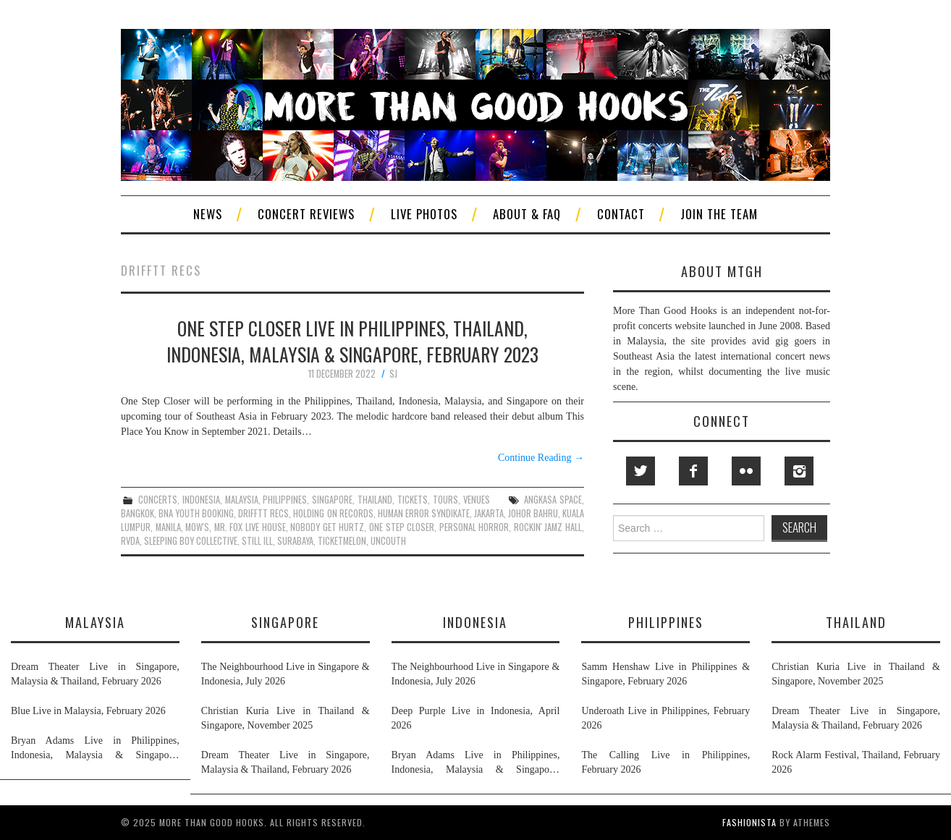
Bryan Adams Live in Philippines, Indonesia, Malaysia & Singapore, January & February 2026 (95, 749)
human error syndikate (424, 513)
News (207, 214)
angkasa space (553, 499)
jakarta (489, 513)
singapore (332, 499)
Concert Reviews (306, 214)
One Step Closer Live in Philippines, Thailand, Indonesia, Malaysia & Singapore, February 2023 (352, 341)
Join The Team (719, 214)
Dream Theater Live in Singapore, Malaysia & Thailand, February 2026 (95, 674)
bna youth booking (196, 513)
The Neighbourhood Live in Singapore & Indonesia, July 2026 (285, 674)
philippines (285, 499)
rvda (130, 541)
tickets (412, 499)
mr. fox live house (250, 527)
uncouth (388, 541)
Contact (621, 214)
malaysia (241, 499)
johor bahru (533, 513)
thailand (375, 499)
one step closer (401, 527)
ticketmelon (342, 541)
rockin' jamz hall (548, 527)
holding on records (333, 513)
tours (445, 499)
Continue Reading (541, 457)
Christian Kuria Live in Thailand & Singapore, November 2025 (285, 718)
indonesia (201, 499)
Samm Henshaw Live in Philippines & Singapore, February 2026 (665, 674)
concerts (157, 499)
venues (476, 499)
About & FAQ (527, 214)
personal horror (474, 527)
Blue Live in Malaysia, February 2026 (88, 710)
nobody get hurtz (327, 527)
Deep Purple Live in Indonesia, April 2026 (476, 718)
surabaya (295, 541)
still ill (257, 541)
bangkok (137, 513)
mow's (197, 527)
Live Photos (424, 214)
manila (168, 527)
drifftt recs (263, 513)
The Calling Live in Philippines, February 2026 (665, 762)
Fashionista (749, 822)
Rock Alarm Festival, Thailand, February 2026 (856, 762)
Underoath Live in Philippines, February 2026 (665, 718)
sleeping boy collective (190, 541)
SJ (393, 374)
